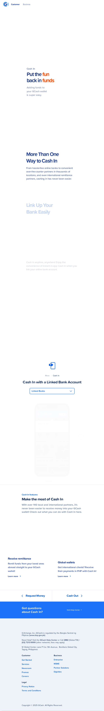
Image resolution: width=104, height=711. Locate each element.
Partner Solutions (61, 668)
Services (25, 664)
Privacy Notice (28, 686)
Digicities (58, 672)
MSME (56, 664)
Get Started (27, 660)
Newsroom (26, 668)
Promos (25, 672)
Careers (25, 676)
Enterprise (58, 660)
